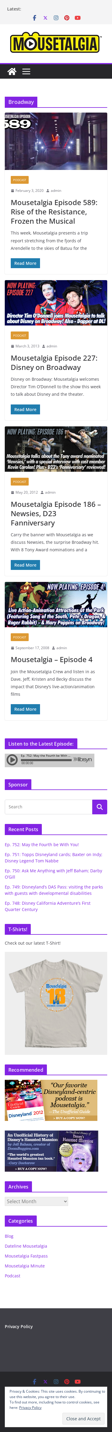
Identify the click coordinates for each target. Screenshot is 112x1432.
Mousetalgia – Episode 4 (52, 659)
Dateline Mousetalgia (26, 1246)
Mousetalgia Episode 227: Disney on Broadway (54, 362)
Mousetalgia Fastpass (26, 1256)
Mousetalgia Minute (25, 1266)
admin (56, 190)
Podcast (19, 180)
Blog (9, 1236)
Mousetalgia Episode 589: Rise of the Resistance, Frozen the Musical (54, 211)
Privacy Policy (19, 1326)
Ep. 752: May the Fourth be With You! (42, 844)
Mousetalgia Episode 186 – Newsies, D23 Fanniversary (56, 513)
